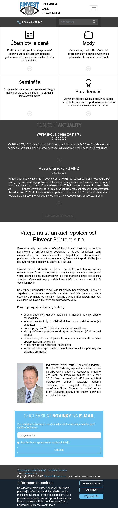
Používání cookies (57, 470)
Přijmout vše (91, 496)
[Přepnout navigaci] (93, 8)
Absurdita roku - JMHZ (59, 168)
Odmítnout (91, 489)
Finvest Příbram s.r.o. (55, 476)
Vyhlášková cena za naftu (59, 134)
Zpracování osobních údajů (31, 470)
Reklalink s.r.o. (31, 473)
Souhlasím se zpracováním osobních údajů (45, 442)
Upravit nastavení (91, 483)
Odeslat (59, 449)
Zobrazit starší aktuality (59, 215)
